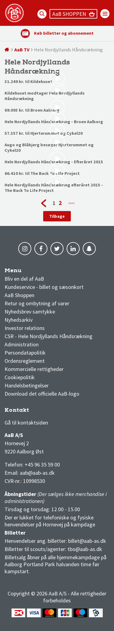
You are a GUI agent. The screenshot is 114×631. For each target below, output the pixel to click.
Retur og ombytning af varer (37, 303)
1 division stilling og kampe (40, 411)
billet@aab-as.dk (87, 540)
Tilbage (57, 216)
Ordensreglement (25, 360)
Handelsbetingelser (27, 385)
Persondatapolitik (25, 352)
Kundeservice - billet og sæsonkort (44, 286)
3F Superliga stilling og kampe (33, 411)
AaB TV (21, 50)
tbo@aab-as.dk (84, 549)
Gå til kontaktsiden (26, 422)
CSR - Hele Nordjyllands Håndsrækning (48, 336)
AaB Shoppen (19, 295)
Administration (22, 344)
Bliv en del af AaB (24, 278)
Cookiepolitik (20, 377)
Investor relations (25, 327)
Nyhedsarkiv (19, 319)
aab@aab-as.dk (37, 472)
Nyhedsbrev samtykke (30, 311)
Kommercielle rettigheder (34, 369)
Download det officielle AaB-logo (42, 393)
